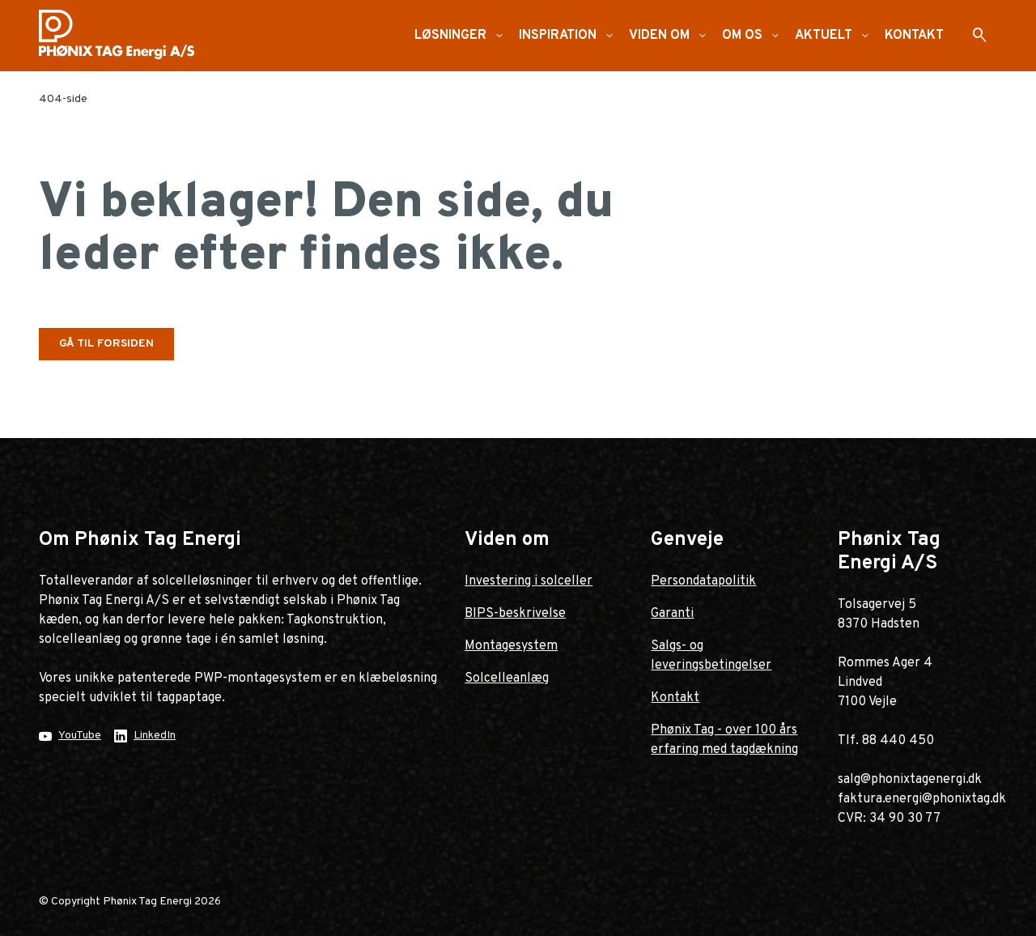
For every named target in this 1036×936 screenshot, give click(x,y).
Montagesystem (511, 646)
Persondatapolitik (703, 581)
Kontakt (675, 698)
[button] (499, 35)
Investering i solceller (528, 581)
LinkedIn (155, 735)
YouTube (79, 735)
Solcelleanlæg (507, 678)
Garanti (672, 614)
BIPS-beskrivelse (515, 614)
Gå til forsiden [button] (106, 344)
